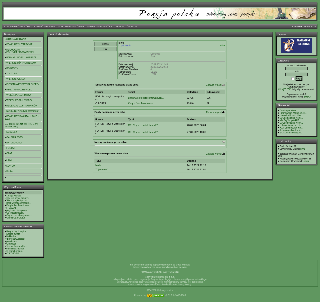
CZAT (9, 153)
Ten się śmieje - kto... (16, 246)
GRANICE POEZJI (15, 217)
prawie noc (11, 241)
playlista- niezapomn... (17, 210)
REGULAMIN (34, 26)
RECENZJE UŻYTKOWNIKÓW (21, 105)
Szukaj (9, 171)
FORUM (132, 26)
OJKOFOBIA (12, 253)
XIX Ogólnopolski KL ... (291, 120)
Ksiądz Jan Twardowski (18, 205)
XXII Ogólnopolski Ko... (291, 128)
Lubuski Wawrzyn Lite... (291, 125)
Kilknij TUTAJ (284, 89)
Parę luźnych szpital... (17, 231)
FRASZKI (11, 208)
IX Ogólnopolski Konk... (291, 118)
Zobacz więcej (214, 85)
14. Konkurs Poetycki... (291, 132)
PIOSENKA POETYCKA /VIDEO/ (22, 84)
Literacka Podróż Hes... (291, 115)
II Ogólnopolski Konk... (291, 130)
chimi (306, 161)
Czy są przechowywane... (19, 215)
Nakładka (11, 236)
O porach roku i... (15, 251)
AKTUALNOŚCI (117, 26)
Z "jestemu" (101, 169)
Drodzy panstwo (288, 110)
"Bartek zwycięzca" (15, 239)
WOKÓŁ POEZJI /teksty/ (18, 95)
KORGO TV (12, 68)
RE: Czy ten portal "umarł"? (143, 125)
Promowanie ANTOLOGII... (293, 113)
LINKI (9, 160)
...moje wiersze (13, 195)
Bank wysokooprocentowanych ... (146, 97)
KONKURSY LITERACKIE (19, 44)
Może (98, 165)
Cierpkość (11, 244)
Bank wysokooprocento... (18, 203)
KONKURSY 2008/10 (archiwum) (22, 111)
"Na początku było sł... (17, 200)
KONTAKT (11, 166)
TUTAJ (307, 97)
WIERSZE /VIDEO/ (15, 79)
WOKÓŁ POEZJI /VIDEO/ (19, 100)
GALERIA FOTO (14, 137)
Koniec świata (13, 234)
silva (302, 149)
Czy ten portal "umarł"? (17, 198)
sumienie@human (15, 248)
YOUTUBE (11, 73)
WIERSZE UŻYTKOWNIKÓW (60, 26)
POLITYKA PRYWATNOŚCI (20, 52)
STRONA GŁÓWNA (14, 26)
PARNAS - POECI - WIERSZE (21, 57)
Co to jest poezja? (15, 213)
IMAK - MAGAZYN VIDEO (92, 26)
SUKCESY (11, 132)
